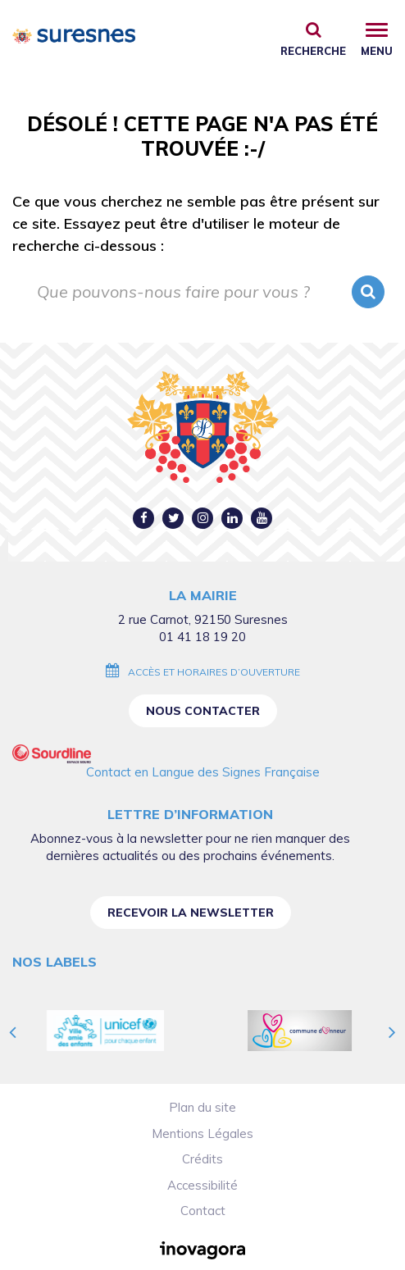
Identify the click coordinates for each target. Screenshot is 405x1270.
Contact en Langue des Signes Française (203, 772)
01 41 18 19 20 (202, 636)
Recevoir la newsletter (190, 912)
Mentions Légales (202, 1133)
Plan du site (202, 1107)
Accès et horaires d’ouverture (214, 672)
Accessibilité (202, 1185)
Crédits (202, 1159)
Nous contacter (203, 710)
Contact (202, 1210)
